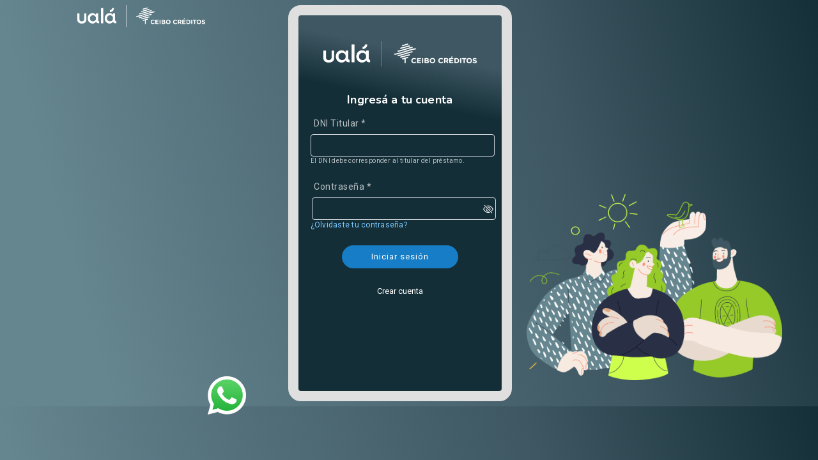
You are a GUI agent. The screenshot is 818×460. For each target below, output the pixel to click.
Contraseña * (342, 186)
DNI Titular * (340, 123)
